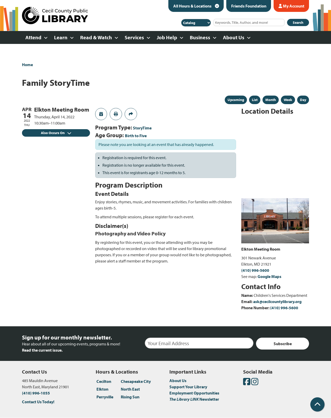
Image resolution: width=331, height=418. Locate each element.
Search (298, 22)
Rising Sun (130, 396)
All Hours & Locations (192, 6)
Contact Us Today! (38, 401)
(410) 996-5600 (255, 270)
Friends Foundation (248, 6)
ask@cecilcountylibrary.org (277, 301)
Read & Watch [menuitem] (96, 37)
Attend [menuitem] (33, 37)
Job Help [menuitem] (167, 37)
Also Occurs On (56, 132)
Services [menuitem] (134, 37)
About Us (177, 380)
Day (303, 99)
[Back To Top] (317, 404)
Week (288, 99)
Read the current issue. (42, 350)
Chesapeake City (136, 381)
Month (270, 99)
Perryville (104, 396)
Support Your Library (188, 386)
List (255, 99)
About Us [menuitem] (233, 37)
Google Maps (269, 276)
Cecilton (103, 381)
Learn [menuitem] (60, 37)
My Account (291, 6)
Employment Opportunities (194, 393)
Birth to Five (136, 135)
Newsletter (194, 399)
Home (27, 64)
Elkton (102, 389)
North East (130, 389)
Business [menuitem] (200, 37)
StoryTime (142, 127)
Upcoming (236, 99)
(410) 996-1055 (36, 393)
